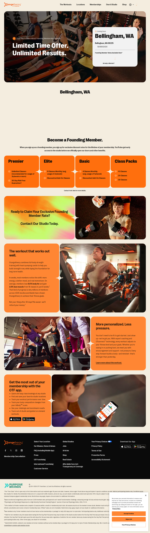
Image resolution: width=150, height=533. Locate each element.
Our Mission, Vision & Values (44, 446)
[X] (11, 450)
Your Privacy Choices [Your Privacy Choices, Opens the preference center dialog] (129, 525)
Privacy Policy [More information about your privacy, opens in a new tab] (116, 508)
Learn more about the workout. (109, 363)
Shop (124, 4)
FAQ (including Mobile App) (44, 451)
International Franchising (44, 464)
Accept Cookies (129, 513)
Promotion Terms (98, 455)
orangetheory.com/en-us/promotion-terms (16, 525)
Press (36, 455)
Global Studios (68, 442)
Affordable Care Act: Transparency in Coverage (73, 465)
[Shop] (65, 455)
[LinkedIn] (21, 450)
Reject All (129, 519)
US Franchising (40, 460)
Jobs (64, 446)
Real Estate (67, 460)
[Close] (145, 495)
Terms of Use (96, 451)
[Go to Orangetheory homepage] (12, 4)
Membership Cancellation (14, 456)
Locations (80, 4)
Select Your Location (42, 442)
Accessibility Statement (100, 460)
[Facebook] (5, 450)
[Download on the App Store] (15, 419)
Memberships (95, 4)
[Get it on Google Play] (28, 419)
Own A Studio (111, 4)
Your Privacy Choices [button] (99, 442)
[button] (131, 4)
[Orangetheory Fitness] (13, 442)
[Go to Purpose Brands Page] (13, 485)
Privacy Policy (96, 446)
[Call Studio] (101, 46)
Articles (66, 451)
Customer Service (41, 469)
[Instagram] (16, 450)
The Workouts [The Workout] (65, 4)
